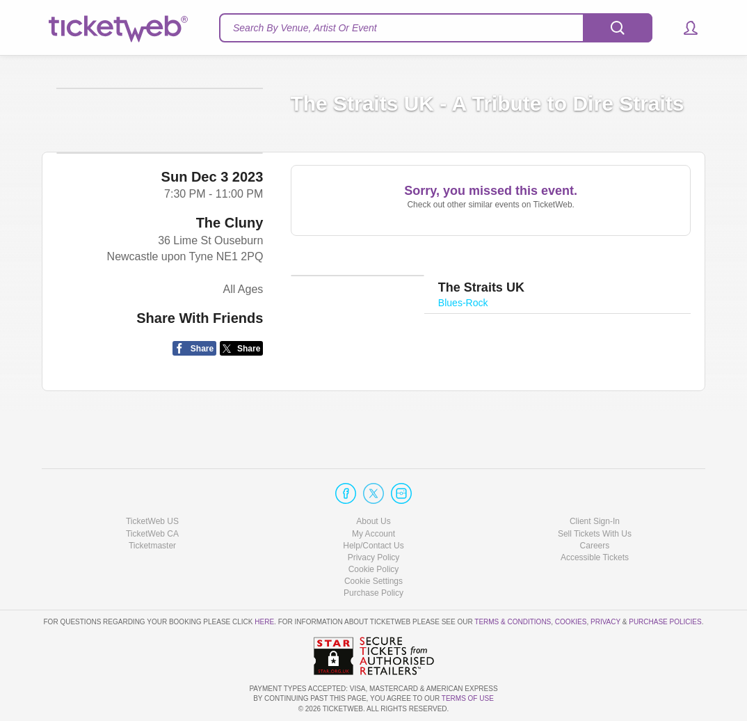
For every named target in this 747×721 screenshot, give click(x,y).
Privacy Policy (374, 557)
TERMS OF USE (468, 698)
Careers (595, 545)
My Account (373, 534)
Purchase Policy (373, 593)
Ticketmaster (152, 545)
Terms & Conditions (512, 622)
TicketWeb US (152, 521)
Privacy (605, 622)
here (264, 622)
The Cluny (230, 295)
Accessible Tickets (595, 557)
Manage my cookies (374, 581)
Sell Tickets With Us (595, 534)
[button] (684, 27)
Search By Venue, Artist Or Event (305, 27)
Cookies (571, 622)
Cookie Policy (373, 569)
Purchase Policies (665, 622)
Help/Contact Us (373, 545)
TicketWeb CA (152, 534)
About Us (373, 521)
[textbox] (435, 27)
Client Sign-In (595, 521)
